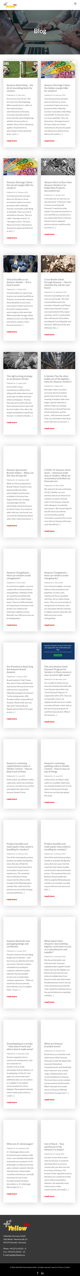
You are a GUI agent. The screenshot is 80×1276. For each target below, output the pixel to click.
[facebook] (37, 1273)
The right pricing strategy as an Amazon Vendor (19, 377)
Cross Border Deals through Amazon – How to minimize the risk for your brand (57, 283)
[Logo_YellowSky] (16, 1220)
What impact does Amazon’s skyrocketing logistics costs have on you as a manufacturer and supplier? (57, 946)
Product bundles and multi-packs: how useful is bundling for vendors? (57, 846)
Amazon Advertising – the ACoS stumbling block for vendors (20, 88)
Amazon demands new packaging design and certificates (18, 943)
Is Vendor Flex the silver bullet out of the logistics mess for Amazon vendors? (58, 379)
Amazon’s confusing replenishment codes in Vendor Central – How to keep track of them (19, 767)
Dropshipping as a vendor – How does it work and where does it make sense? (20, 1046)
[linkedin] (42, 1273)
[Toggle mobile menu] (75, 3)
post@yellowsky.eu (17, 1255)
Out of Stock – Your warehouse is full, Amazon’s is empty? (54, 1146)
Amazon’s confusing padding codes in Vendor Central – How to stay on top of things (57, 767)
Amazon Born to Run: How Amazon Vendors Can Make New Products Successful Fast (58, 186)
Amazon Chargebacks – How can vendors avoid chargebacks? (19, 575)
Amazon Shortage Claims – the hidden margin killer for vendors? (58, 88)
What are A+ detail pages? (20, 1143)
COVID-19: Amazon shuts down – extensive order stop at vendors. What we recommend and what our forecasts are (57, 475)
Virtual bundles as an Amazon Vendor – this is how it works (19, 282)
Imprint (54, 1267)
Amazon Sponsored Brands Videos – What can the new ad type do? (20, 472)
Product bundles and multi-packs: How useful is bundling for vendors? (20, 846)
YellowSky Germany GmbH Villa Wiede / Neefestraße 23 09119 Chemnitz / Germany (15, 1239)
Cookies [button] (67, 1267)
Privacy (60, 1267)
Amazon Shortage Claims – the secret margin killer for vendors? (20, 185)
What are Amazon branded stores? (53, 1045)
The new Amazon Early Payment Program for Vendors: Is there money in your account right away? (57, 670)
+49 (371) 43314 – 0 (17, 1248)
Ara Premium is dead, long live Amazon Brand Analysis (20, 669)
